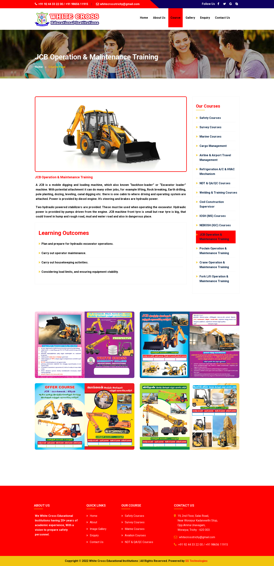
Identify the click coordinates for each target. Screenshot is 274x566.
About (89, 522)
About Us (159, 17)
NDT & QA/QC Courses (135, 541)
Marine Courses (131, 528)
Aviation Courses (131, 535)
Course (175, 17)
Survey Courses (131, 522)
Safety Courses (131, 516)
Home (144, 17)
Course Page (58, 67)
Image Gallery (94, 528)
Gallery (190, 17)
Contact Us (222, 17)
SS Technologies (192, 561)
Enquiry (205, 17)
